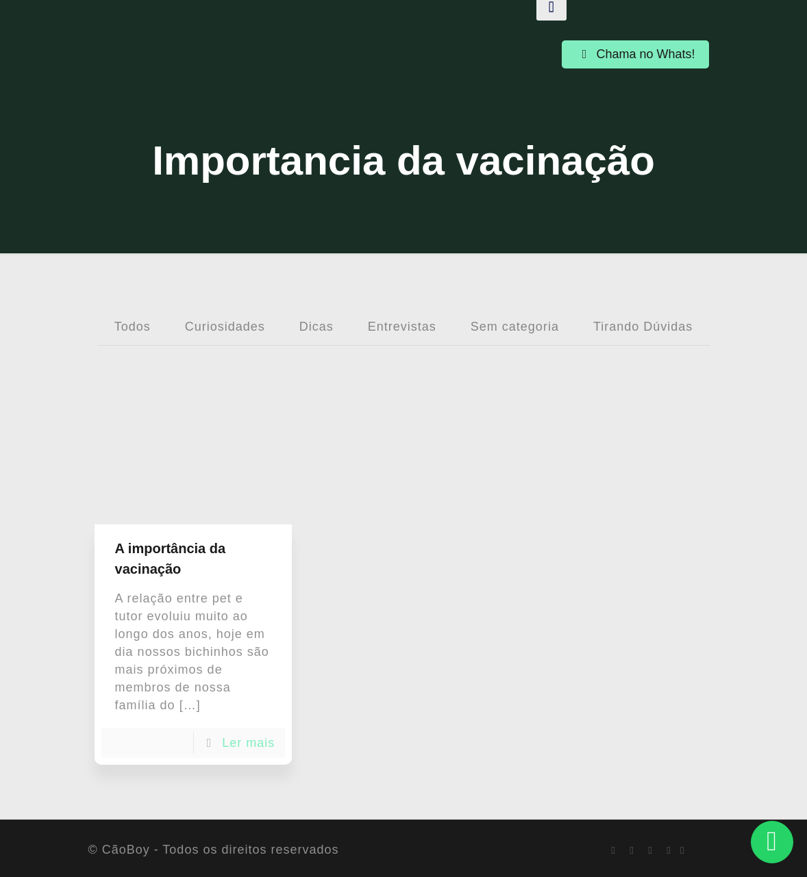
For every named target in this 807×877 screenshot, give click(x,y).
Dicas (316, 326)
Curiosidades (225, 326)
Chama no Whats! (635, 54)
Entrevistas (402, 326)
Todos (132, 326)
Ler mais (248, 743)
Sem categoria (515, 326)
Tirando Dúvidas (643, 326)
